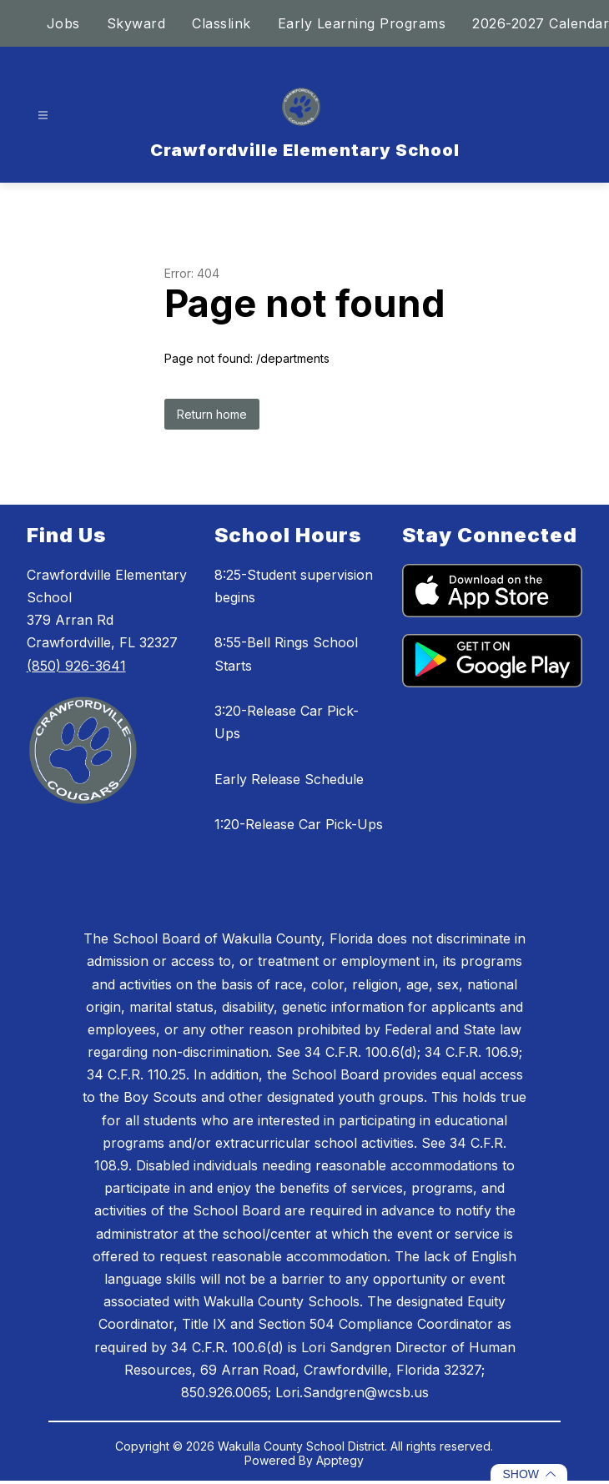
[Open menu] (43, 115)
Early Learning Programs (362, 23)
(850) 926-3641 (76, 665)
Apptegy (340, 1460)
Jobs (63, 23)
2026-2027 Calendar (540, 23)
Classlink (221, 23)
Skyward (136, 23)
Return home (212, 414)
